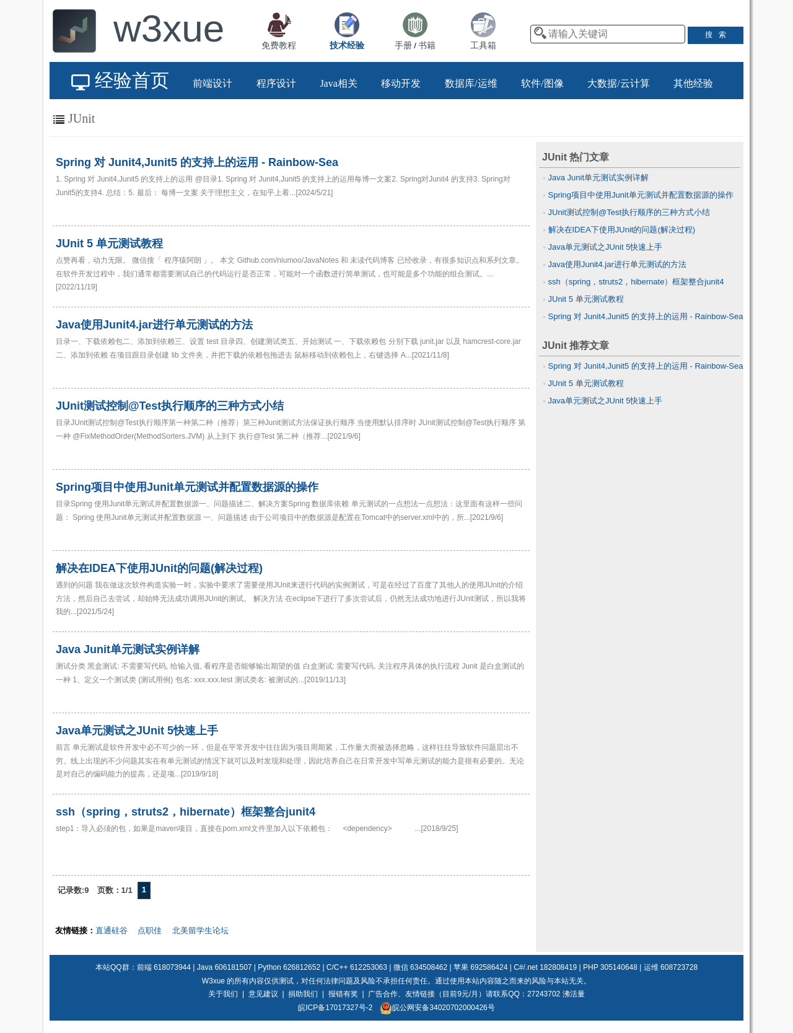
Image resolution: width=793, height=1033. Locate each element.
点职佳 (150, 930)
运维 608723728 (671, 967)
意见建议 (263, 994)
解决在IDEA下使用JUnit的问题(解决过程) (622, 229)
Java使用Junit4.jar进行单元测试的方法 (617, 264)
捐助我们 (303, 994)
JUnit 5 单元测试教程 (586, 299)
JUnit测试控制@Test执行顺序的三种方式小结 (629, 212)
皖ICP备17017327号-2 (335, 1007)
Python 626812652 (289, 967)
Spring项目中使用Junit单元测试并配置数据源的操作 (641, 195)
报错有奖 (343, 994)
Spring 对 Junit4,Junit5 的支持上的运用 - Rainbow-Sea (645, 316)
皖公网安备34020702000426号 (437, 1007)
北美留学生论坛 (200, 930)
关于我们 (223, 994)
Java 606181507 (224, 967)
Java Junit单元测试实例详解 (598, 177)
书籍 (427, 45)
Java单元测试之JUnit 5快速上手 (605, 247)
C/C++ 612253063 (356, 967)
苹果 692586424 (480, 967)
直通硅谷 (111, 930)
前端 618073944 (164, 967)
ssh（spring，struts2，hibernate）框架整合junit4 (636, 281)
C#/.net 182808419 (545, 967)
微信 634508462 (420, 967)
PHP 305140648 (610, 967)
